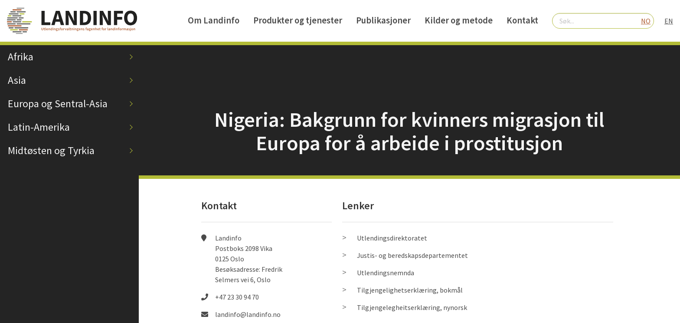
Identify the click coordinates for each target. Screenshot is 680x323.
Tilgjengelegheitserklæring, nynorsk (412, 307)
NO (646, 20)
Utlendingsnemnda (385, 272)
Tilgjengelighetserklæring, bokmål (410, 290)
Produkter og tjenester (297, 20)
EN (668, 20)
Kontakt (522, 20)
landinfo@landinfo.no (248, 314)
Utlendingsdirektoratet (392, 238)
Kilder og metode (459, 20)
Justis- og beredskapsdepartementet (412, 255)
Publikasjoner (383, 20)
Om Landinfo (213, 20)
